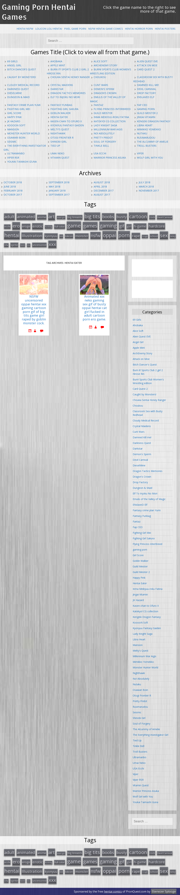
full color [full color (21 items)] (59, 226)
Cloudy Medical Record (23, 85)
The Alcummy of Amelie (152, 141)
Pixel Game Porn (75, 28)
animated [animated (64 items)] (26, 216)
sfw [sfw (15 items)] (6, 244)
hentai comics (113, 891)
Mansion (13, 129)
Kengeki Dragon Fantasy (153, 121)
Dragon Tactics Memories (68, 93)
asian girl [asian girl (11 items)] (61, 217)
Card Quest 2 (146, 69)
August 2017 (102, 194)
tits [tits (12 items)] (28, 245)
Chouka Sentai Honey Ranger (70, 77)
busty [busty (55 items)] (122, 216)
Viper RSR (13, 157)
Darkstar (56, 89)
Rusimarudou (146, 137)
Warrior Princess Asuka (110, 157)
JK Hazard (13, 121)
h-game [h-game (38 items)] (140, 226)
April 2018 (100, 186)
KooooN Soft (16, 125)
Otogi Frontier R (61, 137)
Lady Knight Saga (105, 125)
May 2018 (54, 186)
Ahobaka (56, 61)
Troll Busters (146, 145)
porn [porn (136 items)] (124, 234)
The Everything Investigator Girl (150, 734)
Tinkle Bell (101, 145)
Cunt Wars (101, 85)
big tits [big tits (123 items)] (92, 216)
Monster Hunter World (23, 133)
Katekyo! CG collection (110, 121)
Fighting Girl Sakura (64, 109)
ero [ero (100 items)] (16, 225)
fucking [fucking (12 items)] (48, 226)
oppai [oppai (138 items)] (109, 234)
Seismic (12, 141)
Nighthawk (57, 133)
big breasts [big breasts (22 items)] (75, 217)
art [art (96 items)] (52, 216)
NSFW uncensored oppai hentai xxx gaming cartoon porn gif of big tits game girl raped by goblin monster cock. (33, 310)
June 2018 (10, 186)
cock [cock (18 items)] (152, 217)
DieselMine (14, 93)
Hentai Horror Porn (139, 28)
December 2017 (103, 190)
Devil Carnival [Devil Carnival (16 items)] (164, 217)
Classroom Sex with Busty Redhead (147, 413)
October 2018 (13, 182)
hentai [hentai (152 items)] (11, 234)
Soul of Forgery (105, 141)
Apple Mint (57, 65)
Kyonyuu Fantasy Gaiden (67, 125)
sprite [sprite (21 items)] (14, 244)
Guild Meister (103, 113)
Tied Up (55, 145)
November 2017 (149, 190)
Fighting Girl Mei (18, 109)
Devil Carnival (146, 89)
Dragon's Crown (105, 93)
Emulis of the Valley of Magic (149, 499)
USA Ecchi (100, 153)
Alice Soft (100, 61)
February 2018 (13, 190)
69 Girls (12, 61)
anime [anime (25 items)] (41, 217)
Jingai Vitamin (146, 117)
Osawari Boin (16, 137)
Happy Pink (14, 117)
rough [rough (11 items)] (145, 236)
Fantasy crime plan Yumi (23, 105)
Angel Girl (14, 65)
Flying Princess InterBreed (112, 109)
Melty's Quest (59, 129)
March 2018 (146, 186)
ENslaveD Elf (145, 97)
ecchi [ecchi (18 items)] (7, 226)
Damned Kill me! (148, 85)
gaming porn (146, 109)
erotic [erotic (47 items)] (38, 225)
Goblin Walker (60, 113)
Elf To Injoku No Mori (65, 97)
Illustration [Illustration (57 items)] (32, 235)
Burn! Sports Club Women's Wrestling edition (148, 381)
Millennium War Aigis (108, 129)
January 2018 (57, 190)
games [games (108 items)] (90, 225)
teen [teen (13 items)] (22, 244)
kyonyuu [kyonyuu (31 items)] (51, 235)
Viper (140, 153)
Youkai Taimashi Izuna (22, 161)
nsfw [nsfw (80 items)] (95, 235)
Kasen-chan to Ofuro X (66, 121)
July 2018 (144, 182)
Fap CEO (142, 105)
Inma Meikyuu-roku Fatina (111, 117)
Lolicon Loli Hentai (48, 28)
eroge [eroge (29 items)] (26, 226)
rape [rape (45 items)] (136, 235)
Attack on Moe (147, 65)
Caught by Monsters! (21, 77)
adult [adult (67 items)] (9, 216)
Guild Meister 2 (147, 113)
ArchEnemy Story (105, 65)
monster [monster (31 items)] (81, 235)
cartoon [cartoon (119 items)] (138, 216)
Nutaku (142, 133)
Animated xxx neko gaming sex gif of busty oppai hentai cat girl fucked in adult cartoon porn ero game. (94, 308)
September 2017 (59, 194)
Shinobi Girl (58, 141)
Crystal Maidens (61, 85)
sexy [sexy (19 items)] (172, 235)
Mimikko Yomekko (149, 129)
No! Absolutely (104, 133)
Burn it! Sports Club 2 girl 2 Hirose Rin (148, 372)
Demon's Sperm (104, 89)
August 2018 (102, 182)
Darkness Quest (18, 89)
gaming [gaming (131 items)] (108, 225)
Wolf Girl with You (150, 157)
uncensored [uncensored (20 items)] (39, 244)
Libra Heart (145, 125)
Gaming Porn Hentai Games (39, 11)
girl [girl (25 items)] (129, 226)
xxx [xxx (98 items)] (52, 244)
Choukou (100, 77)
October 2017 (13, 194)
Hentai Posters (165, 28)
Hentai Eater (59, 117)
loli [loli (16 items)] (61, 235)
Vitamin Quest (59, 157)
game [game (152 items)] (74, 225)
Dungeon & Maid (18, 97)
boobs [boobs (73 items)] (108, 216)
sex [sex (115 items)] (164, 235)
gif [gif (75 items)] (121, 226)
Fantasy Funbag (61, 105)
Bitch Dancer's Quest (21, 69)
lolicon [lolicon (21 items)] (69, 235)
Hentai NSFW (25, 28)
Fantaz (98, 105)
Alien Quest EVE (147, 61)
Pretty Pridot (103, 137)
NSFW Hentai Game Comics (105, 28)
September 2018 (59, 182)
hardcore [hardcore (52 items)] (157, 225)
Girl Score (14, 113)
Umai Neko (57, 153)
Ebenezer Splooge (164, 891)
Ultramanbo (16, 153)
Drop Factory (146, 93)
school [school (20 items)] (154, 235)
